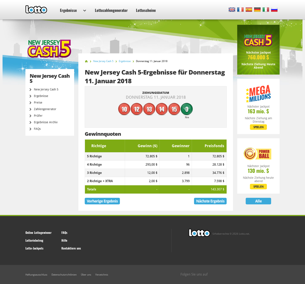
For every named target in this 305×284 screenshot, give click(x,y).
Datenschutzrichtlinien (64, 274)
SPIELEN (258, 127)
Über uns (86, 274)
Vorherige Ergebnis (102, 201)
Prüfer (38, 115)
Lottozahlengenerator (111, 10)
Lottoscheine (146, 10)
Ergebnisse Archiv (46, 122)
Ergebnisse (73, 10)
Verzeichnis (101, 274)
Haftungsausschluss (36, 274)
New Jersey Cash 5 (46, 89)
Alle (258, 201)
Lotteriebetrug (34, 240)
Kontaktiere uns (71, 248)
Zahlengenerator (45, 109)
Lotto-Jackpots (34, 248)
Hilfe (64, 240)
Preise (38, 102)
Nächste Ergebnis (210, 201)
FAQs (37, 128)
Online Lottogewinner (38, 232)
